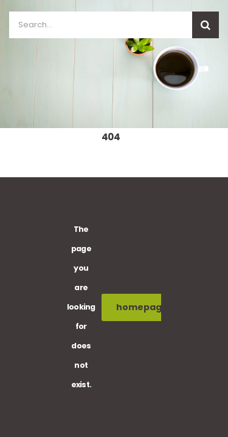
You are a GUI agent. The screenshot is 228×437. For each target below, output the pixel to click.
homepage (148, 307)
